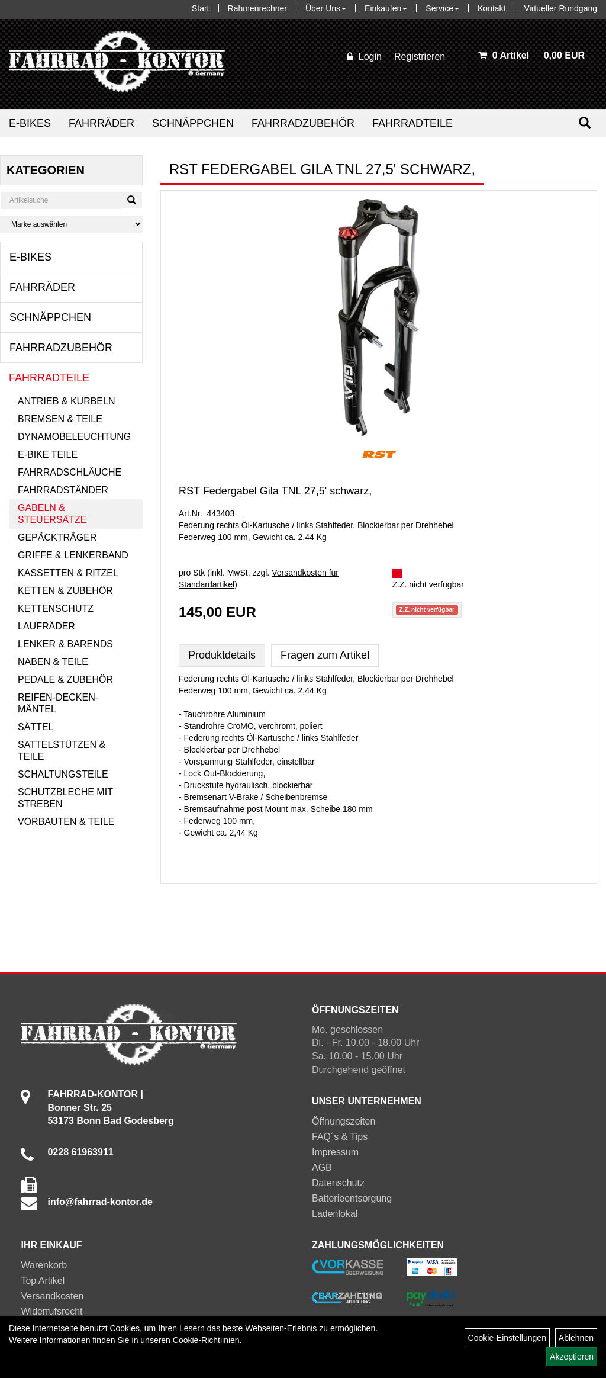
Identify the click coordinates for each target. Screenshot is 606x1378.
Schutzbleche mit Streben (65, 798)
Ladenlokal (334, 1214)
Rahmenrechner (257, 8)
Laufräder (46, 626)
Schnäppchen (193, 123)
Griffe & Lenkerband (73, 555)
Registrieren (419, 57)
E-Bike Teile (48, 454)
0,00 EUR (531, 55)
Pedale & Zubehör (65, 679)
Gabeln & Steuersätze (52, 514)
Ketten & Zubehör (65, 591)
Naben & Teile (53, 662)
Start (200, 8)
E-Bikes (30, 123)
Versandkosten (52, 1296)
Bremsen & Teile (60, 419)
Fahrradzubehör (303, 123)
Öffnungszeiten (343, 1121)
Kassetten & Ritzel (68, 573)
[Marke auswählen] (71, 224)
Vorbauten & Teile (66, 822)
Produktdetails (222, 655)
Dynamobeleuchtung (74, 437)
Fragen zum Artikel (325, 655)
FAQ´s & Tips (340, 1137)
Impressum (335, 1152)
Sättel (35, 727)
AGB (322, 1167)
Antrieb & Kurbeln (66, 401)
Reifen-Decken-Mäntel (58, 703)
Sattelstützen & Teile (61, 751)
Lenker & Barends (65, 644)
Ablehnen (576, 1337)
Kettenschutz (56, 608)
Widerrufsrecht (51, 1311)
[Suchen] (584, 123)
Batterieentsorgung (352, 1198)
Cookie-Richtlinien (206, 1340)
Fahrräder (101, 123)
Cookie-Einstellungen (507, 1337)
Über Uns (325, 8)
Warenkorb (44, 1265)
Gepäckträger (57, 537)
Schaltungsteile (63, 774)
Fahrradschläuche (69, 472)
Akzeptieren (572, 1356)
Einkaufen (386, 8)
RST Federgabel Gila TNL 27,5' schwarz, (275, 491)
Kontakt (491, 8)
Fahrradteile (412, 123)
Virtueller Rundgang (561, 8)
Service (442, 8)
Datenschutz (338, 1183)
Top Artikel (43, 1281)
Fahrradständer (63, 490)
